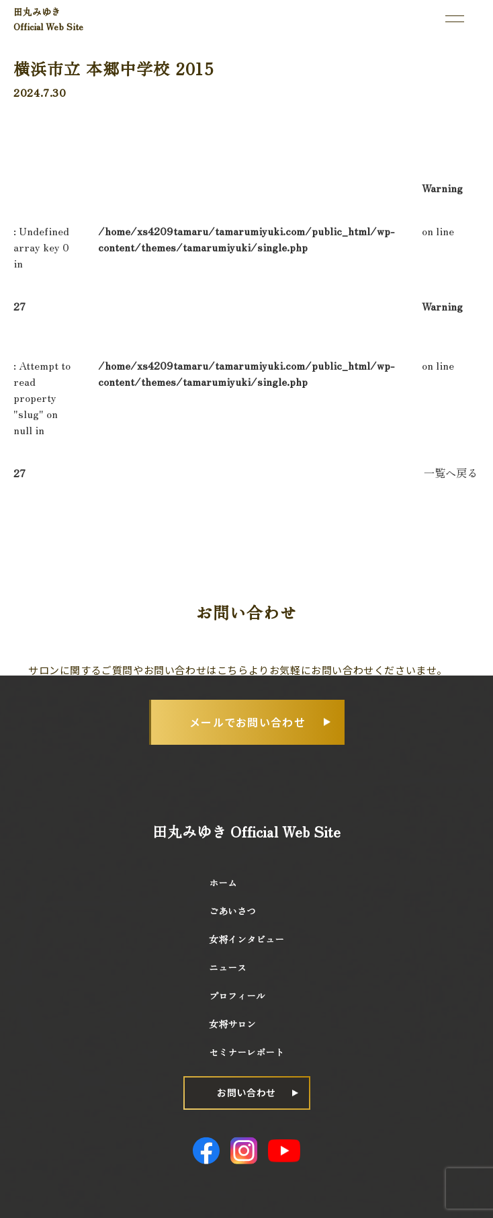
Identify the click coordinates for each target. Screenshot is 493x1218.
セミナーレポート (246, 1052)
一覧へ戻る (451, 472)
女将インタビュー (246, 939)
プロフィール (237, 995)
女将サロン (232, 1023)
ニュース (227, 967)
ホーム (223, 882)
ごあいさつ (232, 911)
